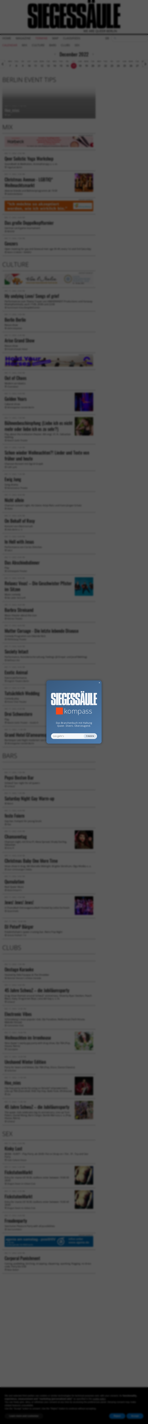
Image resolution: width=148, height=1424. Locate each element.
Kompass (78, 711)
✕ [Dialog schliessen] (92, 682)
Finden (90, 736)
